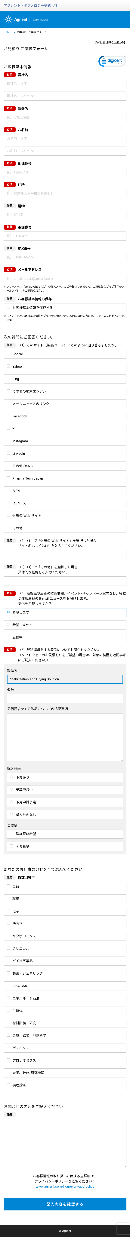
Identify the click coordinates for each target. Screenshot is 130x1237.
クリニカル (20, 948)
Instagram (20, 441)
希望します (20, 612)
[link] (112, 62)
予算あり (22, 777)
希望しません (22, 625)
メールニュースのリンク (30, 404)
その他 (17, 528)
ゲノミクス (20, 1048)
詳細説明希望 (26, 834)
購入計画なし (26, 815)
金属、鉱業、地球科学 (29, 1036)
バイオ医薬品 (22, 961)
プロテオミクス (24, 1060)
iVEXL (16, 491)
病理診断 (19, 1085)
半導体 (17, 1011)
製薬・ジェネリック (27, 973)
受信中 (17, 637)
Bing (15, 379)
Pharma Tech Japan (27, 478)
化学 (15, 911)
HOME (7, 32)
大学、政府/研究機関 (28, 1073)
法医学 (17, 924)
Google (17, 354)
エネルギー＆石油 (25, 998)
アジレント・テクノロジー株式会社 (30, 6)
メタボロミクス (24, 936)
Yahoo (17, 366)
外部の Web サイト (26, 516)
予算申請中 (24, 790)
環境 (15, 899)
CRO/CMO (20, 986)
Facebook (19, 416)
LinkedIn (18, 453)
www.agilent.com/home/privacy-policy (65, 1186)
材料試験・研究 (24, 1023)
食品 (15, 886)
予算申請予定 (26, 802)
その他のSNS (22, 466)
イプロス (19, 503)
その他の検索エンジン (29, 391)
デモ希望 (22, 846)
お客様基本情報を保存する (32, 308)
